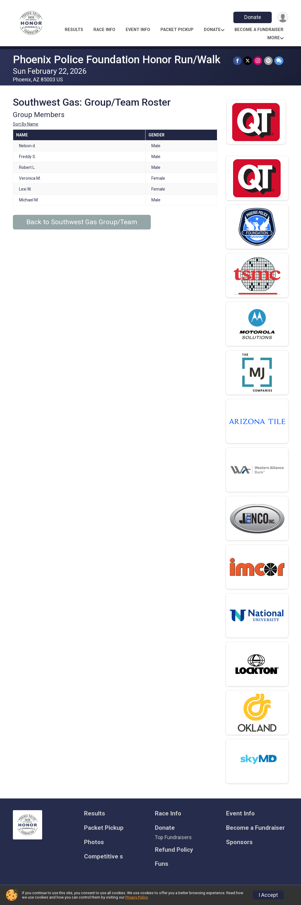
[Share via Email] (268, 60)
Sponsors (239, 842)
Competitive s (103, 856)
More (273, 37)
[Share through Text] (278, 60)
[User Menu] (282, 17)
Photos (94, 842)
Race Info (104, 29)
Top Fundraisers (173, 837)
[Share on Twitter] (248, 60)
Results (74, 29)
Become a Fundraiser (259, 29)
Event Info (138, 29)
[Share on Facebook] (237, 60)
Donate (252, 17)
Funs (161, 864)
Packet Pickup (177, 29)
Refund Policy (174, 849)
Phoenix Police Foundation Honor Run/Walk (116, 59)
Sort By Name (25, 124)
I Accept (268, 895)
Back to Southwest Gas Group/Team (81, 222)
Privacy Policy (136, 897)
